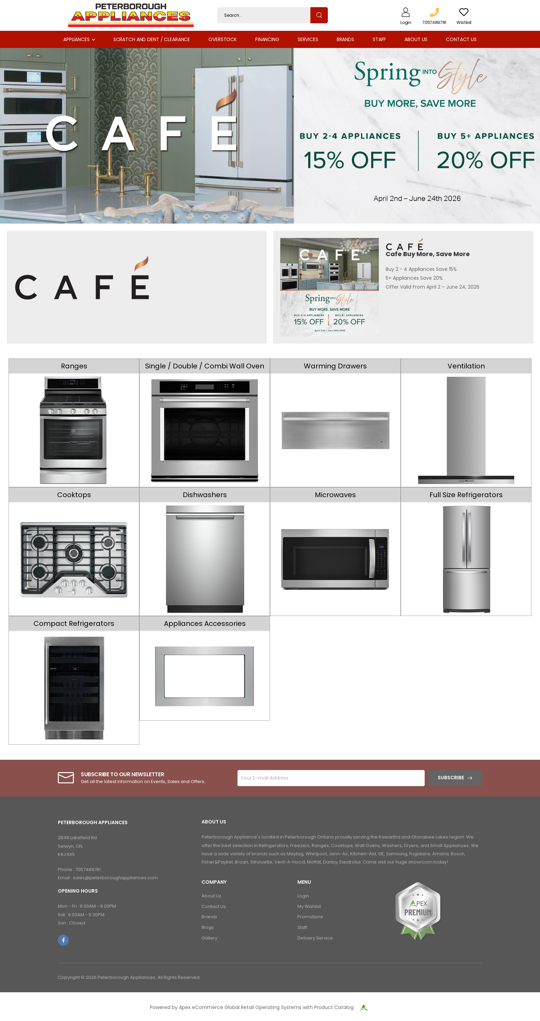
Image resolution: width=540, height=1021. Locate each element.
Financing (267, 39)
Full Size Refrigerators (466, 495)
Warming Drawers (335, 366)
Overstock (222, 39)
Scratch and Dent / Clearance (151, 39)
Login (303, 896)
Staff (379, 39)
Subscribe (451, 777)
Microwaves (335, 495)
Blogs (208, 927)
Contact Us (461, 39)
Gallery (209, 938)
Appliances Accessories (205, 623)
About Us (415, 39)
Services (308, 39)
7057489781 (88, 869)
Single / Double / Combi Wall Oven (204, 366)
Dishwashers (205, 495)
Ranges (74, 366)
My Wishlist (309, 906)
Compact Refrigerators (74, 623)
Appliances (76, 39)
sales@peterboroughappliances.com (115, 877)
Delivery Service (315, 938)
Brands (345, 39)
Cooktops (74, 495)
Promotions (310, 916)
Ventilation (466, 366)
